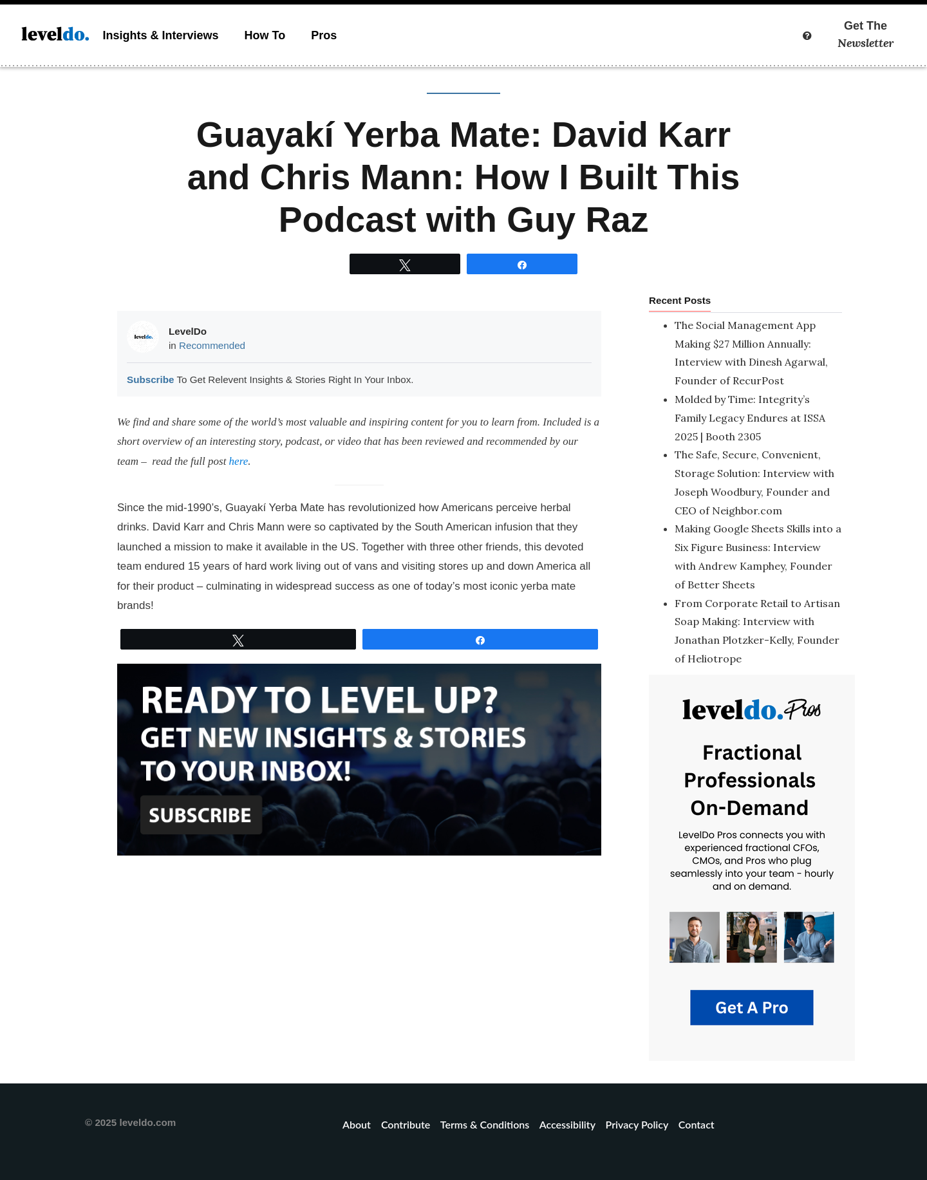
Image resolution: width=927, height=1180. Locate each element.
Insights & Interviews (160, 35)
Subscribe (150, 379)
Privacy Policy (637, 1124)
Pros (324, 35)
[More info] (807, 35)
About (357, 1124)
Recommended (212, 345)
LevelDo (188, 331)
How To (265, 35)
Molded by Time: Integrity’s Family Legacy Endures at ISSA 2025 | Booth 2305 (750, 418)
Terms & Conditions (484, 1124)
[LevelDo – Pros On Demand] (752, 866)
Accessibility (567, 1124)
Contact (697, 1124)
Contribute (405, 1124)
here (238, 461)
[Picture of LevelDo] (143, 337)
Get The (866, 34)
